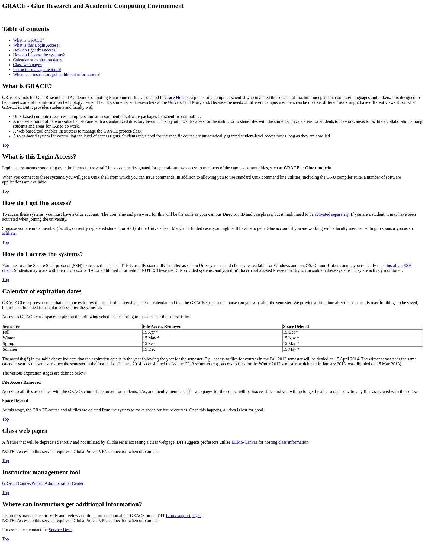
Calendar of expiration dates (37, 59)
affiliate (8, 233)
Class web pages (27, 64)
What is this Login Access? (36, 45)
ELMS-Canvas (244, 442)
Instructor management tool (37, 69)
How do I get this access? (35, 50)
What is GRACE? (28, 40)
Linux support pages (183, 515)
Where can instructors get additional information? (56, 74)
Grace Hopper (177, 97)
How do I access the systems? (39, 55)
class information (293, 442)
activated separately (332, 214)
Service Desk (60, 529)
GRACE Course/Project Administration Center (42, 483)
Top (5, 145)
